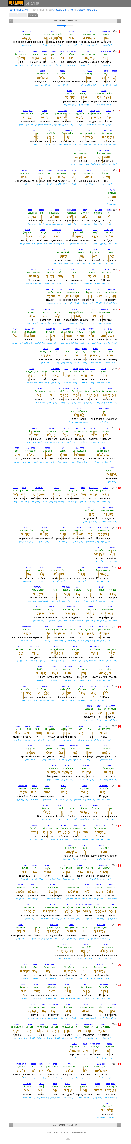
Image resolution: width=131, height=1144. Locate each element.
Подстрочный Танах (41, 10)
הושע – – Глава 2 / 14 (65, 20)
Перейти (32, 15)
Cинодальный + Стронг (63, 10)
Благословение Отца (87, 10)
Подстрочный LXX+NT (19, 10)
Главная (48, 1132)
